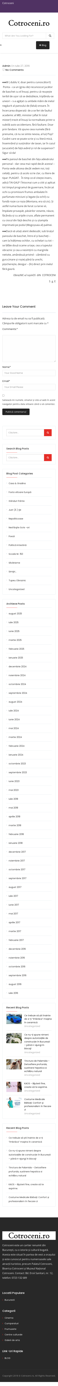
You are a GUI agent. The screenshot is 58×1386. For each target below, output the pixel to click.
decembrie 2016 (17, 948)
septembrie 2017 (17, 878)
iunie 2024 (14, 719)
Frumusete (10, 1329)
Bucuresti (10, 1299)
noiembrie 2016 (17, 957)
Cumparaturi (12, 1323)
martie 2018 (15, 825)
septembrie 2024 (18, 693)
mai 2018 (13, 807)
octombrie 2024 (17, 684)
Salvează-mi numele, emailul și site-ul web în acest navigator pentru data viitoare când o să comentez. (28, 402)
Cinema (9, 1317)
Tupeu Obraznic (17, 580)
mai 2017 (13, 913)
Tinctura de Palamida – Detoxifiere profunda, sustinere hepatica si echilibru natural (27, 1171)
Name (6, 367)
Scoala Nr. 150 (16, 554)
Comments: (10, 329)
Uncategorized (16, 589)
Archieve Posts (15, 604)
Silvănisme (14, 562)
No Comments (13, 70)
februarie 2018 (16, 834)
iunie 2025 (14, 631)
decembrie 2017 (17, 851)
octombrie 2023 (17, 763)
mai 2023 (14, 790)
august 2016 (15, 984)
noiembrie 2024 (17, 675)
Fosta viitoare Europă (20, 492)
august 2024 (15, 701)
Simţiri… (13, 571)
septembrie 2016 (17, 975)
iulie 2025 (14, 622)
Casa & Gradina (17, 483)
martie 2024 (15, 737)
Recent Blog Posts (17, 1128)
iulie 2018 (13, 798)
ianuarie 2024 (16, 754)
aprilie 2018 (14, 816)
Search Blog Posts (17, 448)
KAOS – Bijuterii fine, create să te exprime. (26, 1186)
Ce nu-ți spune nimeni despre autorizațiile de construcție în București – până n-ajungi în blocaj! (37, 1041)
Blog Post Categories (19, 473)
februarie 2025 (16, 648)
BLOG (7, 1358)
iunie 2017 (14, 904)
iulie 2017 (13, 896)
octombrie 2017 (17, 869)
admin (6, 66)
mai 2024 (14, 728)
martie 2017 (15, 931)
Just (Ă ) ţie (15, 509)
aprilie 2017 (14, 922)
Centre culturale (13, 1334)
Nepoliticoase (16, 518)
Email (6, 381)
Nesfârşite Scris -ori (19, 527)
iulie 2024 (14, 710)
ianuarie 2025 (16, 657)
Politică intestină (17, 545)
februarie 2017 (16, 940)
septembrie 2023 (18, 772)
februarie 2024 (17, 745)
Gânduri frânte (17, 501)
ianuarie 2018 (16, 843)
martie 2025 (15, 640)
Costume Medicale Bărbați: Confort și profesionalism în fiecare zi (29, 1199)
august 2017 (15, 887)
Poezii (12, 536)
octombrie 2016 (17, 966)
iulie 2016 (13, 993)
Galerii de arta (12, 1340)
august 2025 (15, 613)
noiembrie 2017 (17, 860)
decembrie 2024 (18, 666)
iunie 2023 (14, 781)
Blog (42, 45)
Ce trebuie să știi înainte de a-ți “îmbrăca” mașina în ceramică (38, 1019)
